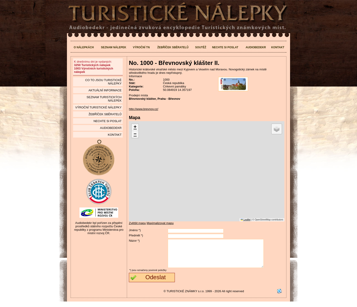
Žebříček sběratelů (173, 47)
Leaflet (245, 219)
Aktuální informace (105, 90)
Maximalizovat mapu (160, 223)
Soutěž (200, 47)
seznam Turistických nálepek (104, 98)
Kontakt (277, 47)
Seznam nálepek (113, 47)
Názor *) (134, 240)
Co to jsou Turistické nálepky (103, 81)
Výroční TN (141, 47)
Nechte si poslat (225, 47)
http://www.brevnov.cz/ (143, 109)
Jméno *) (135, 230)
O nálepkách (84, 47)
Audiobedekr (256, 47)
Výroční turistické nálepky (98, 107)
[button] (135, 127)
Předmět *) (136, 235)
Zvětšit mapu (137, 223)
